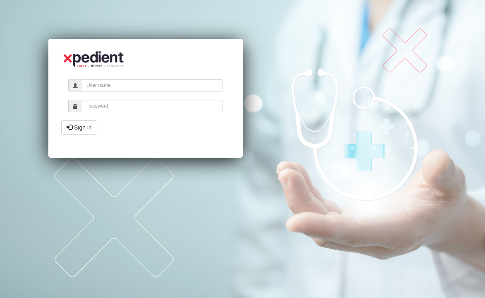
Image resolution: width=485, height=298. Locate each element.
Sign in (79, 127)
